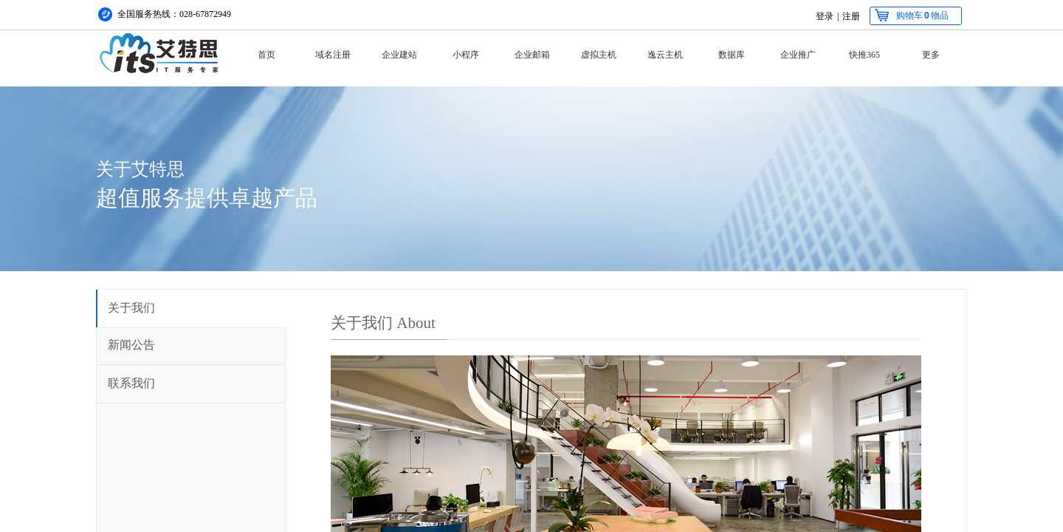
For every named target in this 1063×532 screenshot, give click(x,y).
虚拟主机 (598, 55)
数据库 (731, 55)
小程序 (466, 55)
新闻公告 (131, 344)
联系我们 (131, 383)
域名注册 (333, 55)
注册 (851, 16)
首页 (266, 55)
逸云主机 (665, 55)
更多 (931, 55)
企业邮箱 (532, 55)
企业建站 (399, 55)
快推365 (864, 55)
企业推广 (798, 55)
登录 (824, 16)
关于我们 (131, 307)
